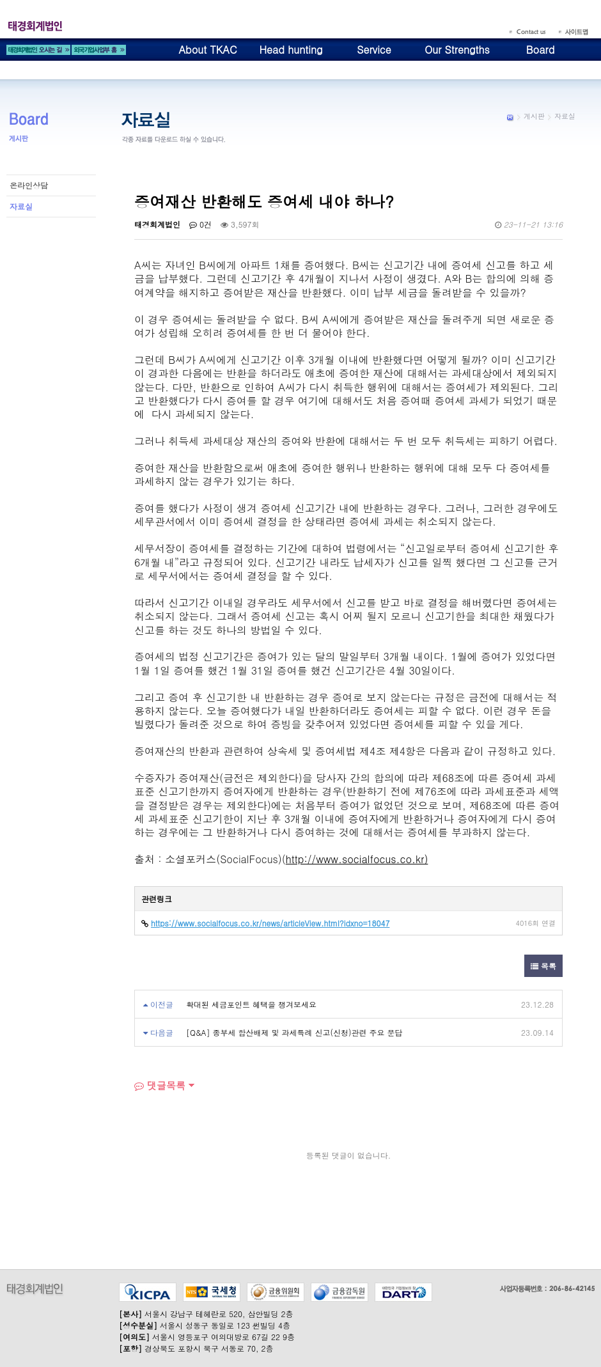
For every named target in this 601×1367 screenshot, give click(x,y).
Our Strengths (457, 49)
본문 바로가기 (0, 0)
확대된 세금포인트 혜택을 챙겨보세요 (251, 1004)
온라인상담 (29, 185)
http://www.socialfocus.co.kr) (357, 859)
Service (374, 49)
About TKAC (207, 49)
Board (540, 49)
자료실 (21, 206)
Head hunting (290, 49)
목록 (543, 965)
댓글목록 (159, 1085)
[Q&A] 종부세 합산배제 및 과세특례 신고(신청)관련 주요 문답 (294, 1032)
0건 (200, 224)
